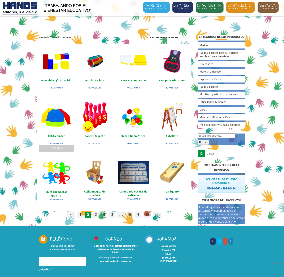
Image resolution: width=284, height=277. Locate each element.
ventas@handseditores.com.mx (115, 261)
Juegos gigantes (209, 87)
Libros (203, 110)
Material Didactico (210, 72)
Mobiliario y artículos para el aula (219, 94)
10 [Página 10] (147, 215)
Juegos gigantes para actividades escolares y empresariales (219, 55)
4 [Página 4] (104, 215)
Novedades (206, 64)
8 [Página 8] (130, 215)
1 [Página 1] (80, 215)
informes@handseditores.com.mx (115, 257)
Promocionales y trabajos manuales (220, 125)
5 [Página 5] (112, 215)
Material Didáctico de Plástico (217, 117)
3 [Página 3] (96, 215)
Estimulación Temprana (213, 102)
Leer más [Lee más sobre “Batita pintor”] (56, 148)
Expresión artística (210, 79)
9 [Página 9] (138, 215)
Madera (204, 45)
